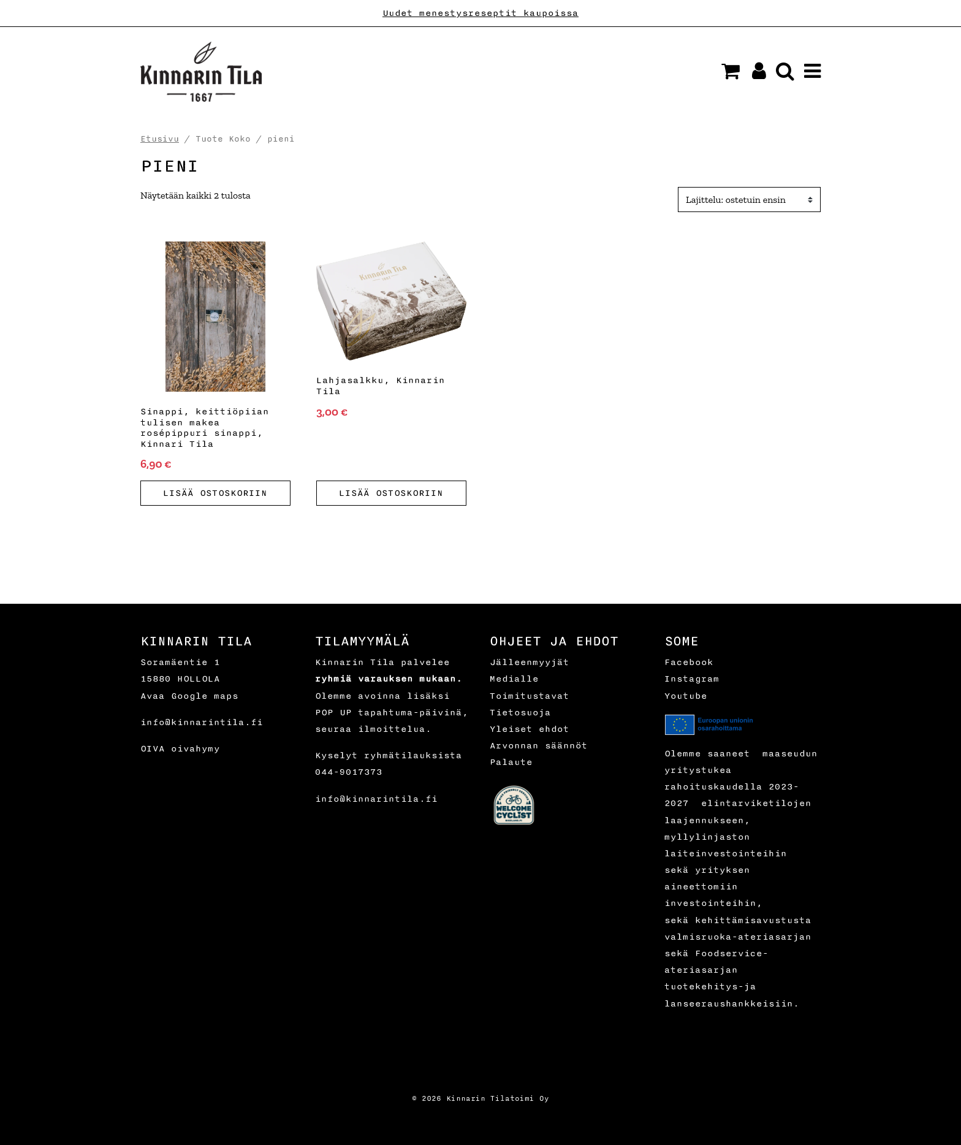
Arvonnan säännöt (539, 746)
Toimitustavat (529, 696)
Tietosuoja (520, 713)
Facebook (688, 662)
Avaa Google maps (189, 696)
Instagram (692, 679)
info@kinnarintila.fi (201, 722)
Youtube (685, 696)
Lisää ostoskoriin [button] (215, 493)
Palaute (511, 762)
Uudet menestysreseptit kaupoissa (480, 13)
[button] (730, 71)
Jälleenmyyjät (529, 662)
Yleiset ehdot (529, 729)
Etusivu (159, 138)
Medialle (514, 679)
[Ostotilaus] (749, 199)
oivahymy (195, 749)
